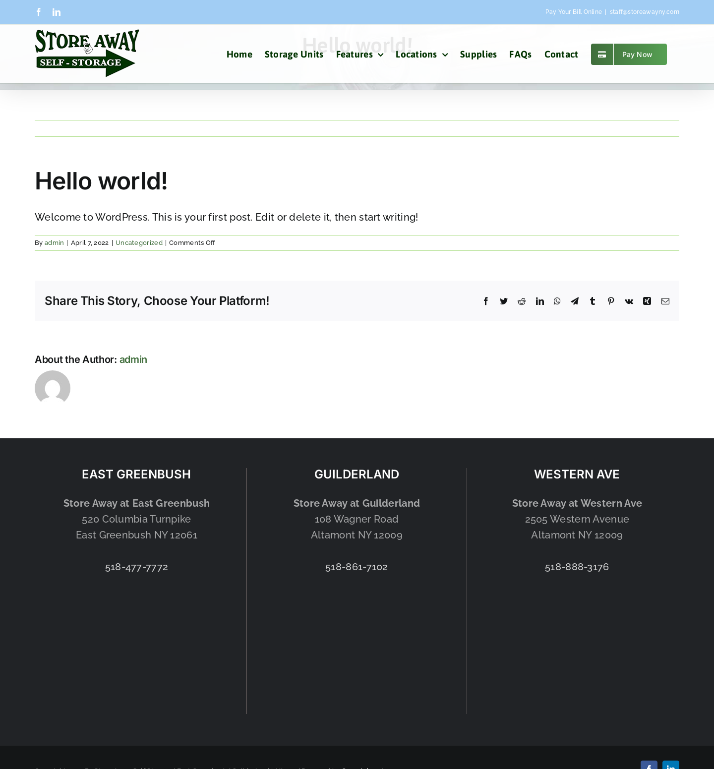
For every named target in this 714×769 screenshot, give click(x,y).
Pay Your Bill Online (573, 11)
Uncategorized (139, 242)
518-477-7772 (137, 567)
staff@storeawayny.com (644, 11)
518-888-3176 (577, 567)
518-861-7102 (356, 567)
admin (54, 242)
